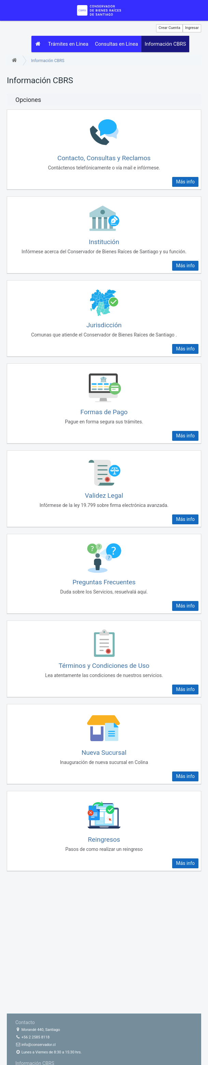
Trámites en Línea (68, 45)
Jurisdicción (104, 326)
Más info (185, 182)
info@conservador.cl (35, 1044)
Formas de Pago (103, 412)
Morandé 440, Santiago (37, 1030)
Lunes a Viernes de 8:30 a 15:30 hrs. (48, 1052)
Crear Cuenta (169, 28)
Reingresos (104, 840)
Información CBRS (167, 45)
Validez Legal (104, 496)
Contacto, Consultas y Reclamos (104, 158)
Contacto (25, 1022)
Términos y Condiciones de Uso (104, 666)
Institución (104, 242)
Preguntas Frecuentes (104, 583)
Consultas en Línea (117, 45)
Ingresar (192, 28)
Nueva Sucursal (104, 753)
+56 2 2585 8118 (32, 1037)
